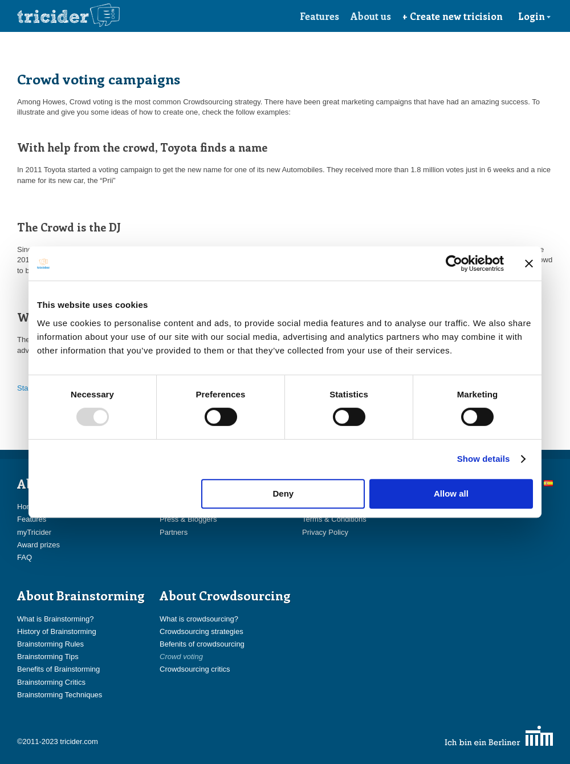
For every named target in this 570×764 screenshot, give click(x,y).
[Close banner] (529, 263)
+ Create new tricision (452, 16)
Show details (483, 459)
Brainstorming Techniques (59, 694)
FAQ (24, 557)
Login (534, 16)
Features (319, 16)
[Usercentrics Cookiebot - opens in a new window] (454, 263)
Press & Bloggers (188, 519)
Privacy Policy (325, 532)
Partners (174, 532)
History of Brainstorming (56, 631)
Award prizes (38, 545)
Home (27, 506)
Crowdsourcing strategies (201, 631)
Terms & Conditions (334, 519)
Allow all (451, 493)
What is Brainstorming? (55, 619)
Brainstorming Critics (51, 682)
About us (371, 16)
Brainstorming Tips (48, 656)
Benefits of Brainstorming (58, 669)
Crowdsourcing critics (195, 669)
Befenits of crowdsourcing (202, 644)
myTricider (34, 532)
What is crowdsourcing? (199, 619)
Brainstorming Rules (50, 644)
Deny (283, 493)
